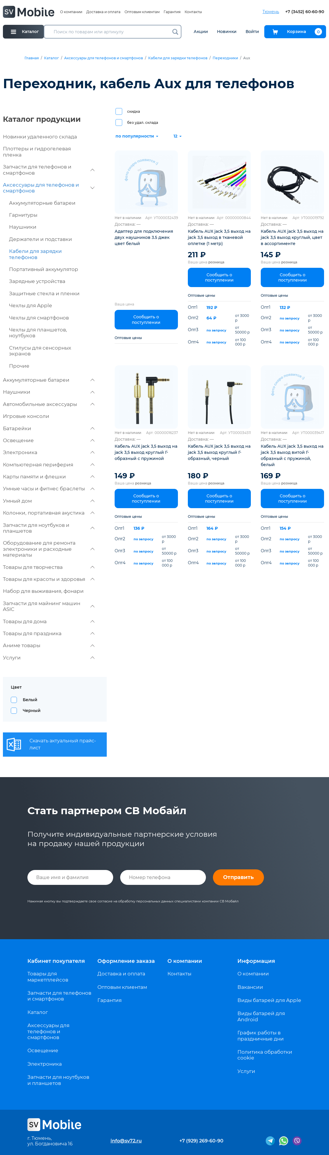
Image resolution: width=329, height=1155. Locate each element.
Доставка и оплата (103, 12)
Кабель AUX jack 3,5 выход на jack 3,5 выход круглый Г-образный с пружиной (146, 452)
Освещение (48, 440)
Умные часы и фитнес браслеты (48, 488)
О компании (71, 12)
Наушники (22, 227)
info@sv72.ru (126, 1141)
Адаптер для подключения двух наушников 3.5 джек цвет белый (144, 237)
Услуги (48, 658)
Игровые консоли (26, 416)
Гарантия (172, 12)
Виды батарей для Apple (269, 1000)
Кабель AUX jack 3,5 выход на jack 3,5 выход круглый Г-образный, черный (219, 452)
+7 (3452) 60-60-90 (304, 11)
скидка (133, 111)
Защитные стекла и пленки (44, 293)
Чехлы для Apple (30, 305)
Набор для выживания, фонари (43, 591)
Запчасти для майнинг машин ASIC (48, 606)
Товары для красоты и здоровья (48, 579)
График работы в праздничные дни (260, 1035)
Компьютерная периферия (48, 465)
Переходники (225, 58)
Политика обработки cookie (264, 1055)
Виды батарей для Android (261, 1016)
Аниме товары (48, 645)
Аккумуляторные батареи (42, 203)
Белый (30, 699)
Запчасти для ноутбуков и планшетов (48, 528)
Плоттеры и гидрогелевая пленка (37, 151)
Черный (32, 710)
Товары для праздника (48, 633)
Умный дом (48, 501)
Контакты (193, 12)
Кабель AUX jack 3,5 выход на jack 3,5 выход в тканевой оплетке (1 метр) (219, 237)
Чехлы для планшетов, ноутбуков (38, 332)
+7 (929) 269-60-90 (201, 1141)
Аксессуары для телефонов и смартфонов (103, 58)
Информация (256, 961)
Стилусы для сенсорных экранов (40, 351)
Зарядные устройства (37, 281)
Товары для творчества (48, 567)
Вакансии (250, 987)
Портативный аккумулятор (43, 269)
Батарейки (48, 428)
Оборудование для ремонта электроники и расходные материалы (48, 549)
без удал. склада (142, 122)
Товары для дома (48, 621)
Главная (31, 58)
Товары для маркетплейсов (47, 976)
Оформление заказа (126, 961)
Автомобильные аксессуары (48, 404)
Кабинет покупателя (56, 961)
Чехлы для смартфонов (39, 318)
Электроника (48, 452)
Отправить (238, 877)
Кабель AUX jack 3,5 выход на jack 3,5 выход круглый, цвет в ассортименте (292, 237)
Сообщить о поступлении (146, 319)
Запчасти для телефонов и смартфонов (48, 170)
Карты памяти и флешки (48, 477)
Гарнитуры (23, 215)
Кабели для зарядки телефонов (177, 58)
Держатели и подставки (40, 239)
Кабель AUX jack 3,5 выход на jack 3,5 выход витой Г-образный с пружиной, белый (292, 455)
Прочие (19, 366)
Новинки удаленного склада (40, 137)
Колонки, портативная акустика (48, 513)
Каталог (51, 58)
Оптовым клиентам (142, 12)
